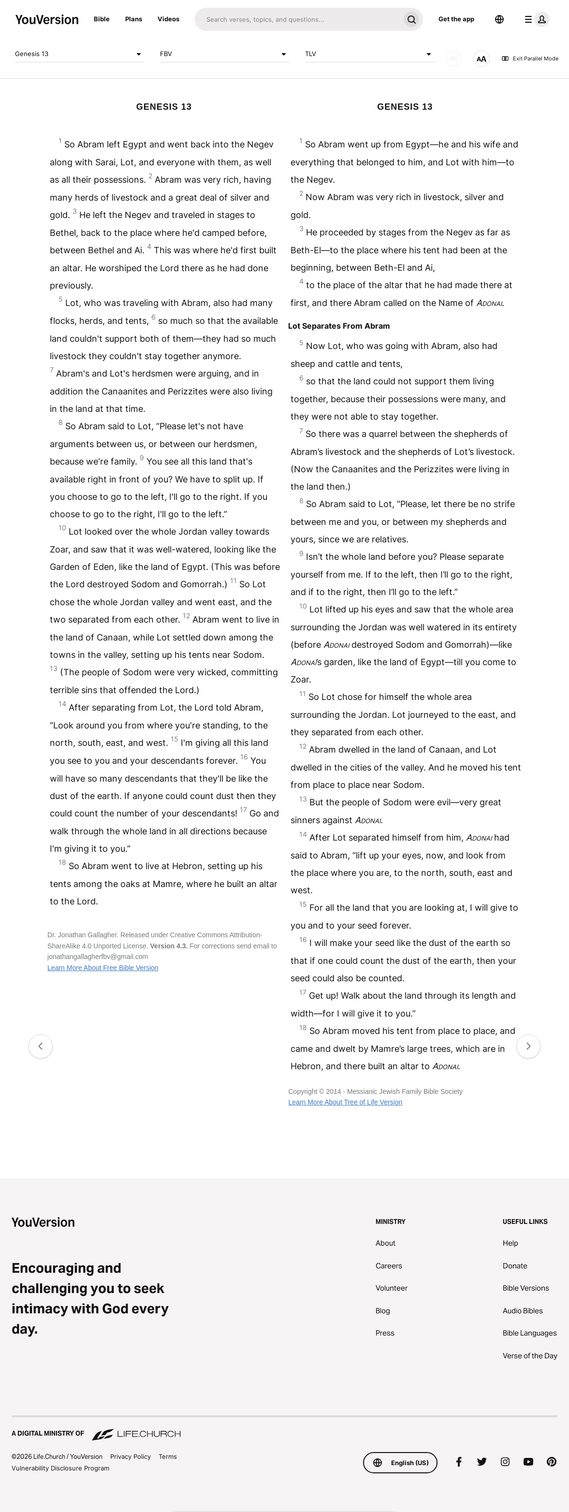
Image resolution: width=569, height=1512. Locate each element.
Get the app (456, 19)
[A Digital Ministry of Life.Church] (284, 1428)
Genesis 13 (80, 54)
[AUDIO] (454, 58)
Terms (168, 1456)
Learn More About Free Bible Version (103, 968)
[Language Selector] (499, 19)
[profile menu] (535, 19)
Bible (102, 19)
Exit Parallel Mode (529, 58)
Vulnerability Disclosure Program (60, 1468)
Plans (133, 19)
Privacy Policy (130, 1456)
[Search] (297, 19)
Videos (168, 19)
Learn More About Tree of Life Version (345, 1102)
